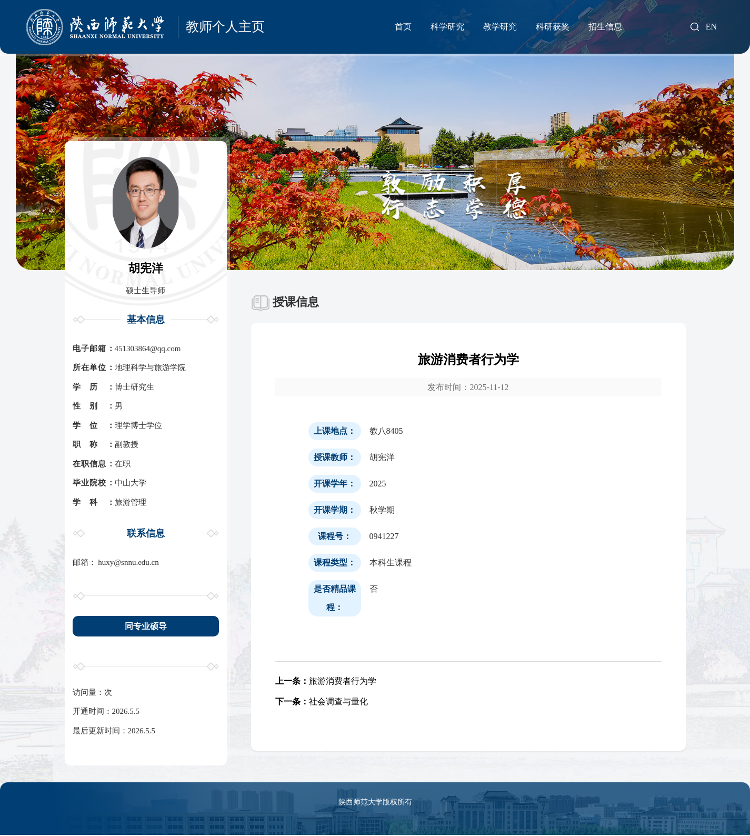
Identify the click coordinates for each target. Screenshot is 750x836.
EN (711, 27)
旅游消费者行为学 (325, 680)
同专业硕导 (146, 626)
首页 (403, 26)
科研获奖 (552, 26)
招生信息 (605, 26)
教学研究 (500, 26)
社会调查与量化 (321, 702)
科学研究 (447, 26)
